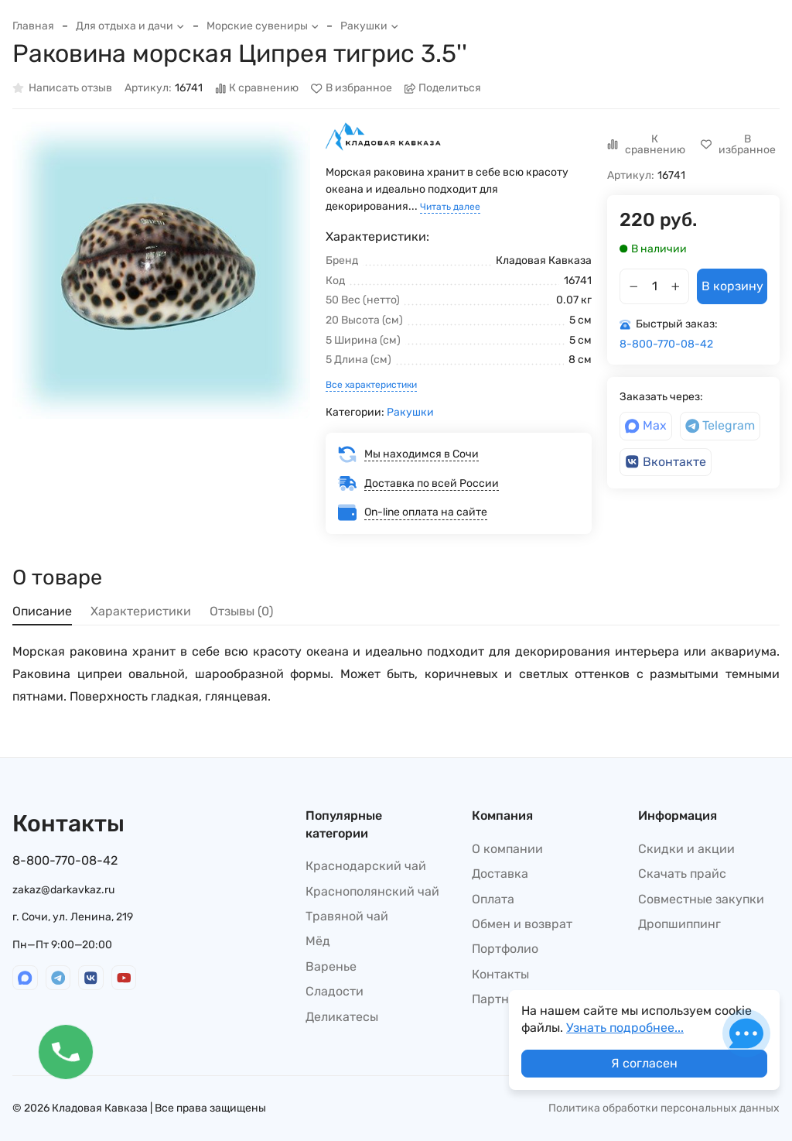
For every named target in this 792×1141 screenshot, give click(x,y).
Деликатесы (342, 1016)
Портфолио (505, 948)
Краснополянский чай (372, 891)
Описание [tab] (42, 611)
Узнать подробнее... (625, 1027)
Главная (33, 26)
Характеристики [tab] (140, 611)
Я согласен (644, 1063)
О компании (507, 848)
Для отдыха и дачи (130, 26)
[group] (161, 271)
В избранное (351, 88)
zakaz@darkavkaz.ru (63, 889)
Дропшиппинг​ (679, 924)
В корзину (732, 286)
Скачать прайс (682, 873)
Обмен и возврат (522, 924)
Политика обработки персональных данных (664, 1108)
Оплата (493, 899)
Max (646, 425)
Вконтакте (665, 461)
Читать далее (450, 206)
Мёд (318, 941)
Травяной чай (347, 916)
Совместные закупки (701, 899)
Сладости (335, 991)
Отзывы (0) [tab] (241, 611)
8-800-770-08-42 (666, 344)
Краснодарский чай (366, 865)
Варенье (331, 966)
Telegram (720, 425)
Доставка (500, 873)
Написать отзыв (62, 88)
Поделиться (443, 88)
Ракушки (369, 26)
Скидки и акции (686, 848)
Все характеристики (371, 384)
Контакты (500, 974)
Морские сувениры (263, 26)
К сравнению (257, 88)
